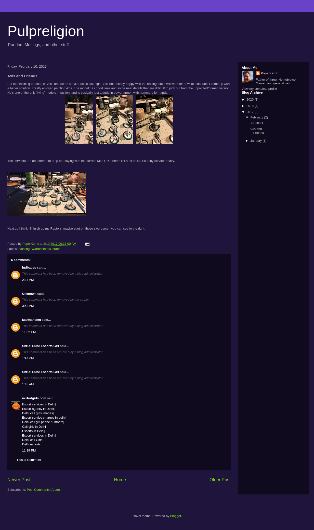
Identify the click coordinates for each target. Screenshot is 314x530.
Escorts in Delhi (33, 431)
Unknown (29, 294)
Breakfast (256, 123)
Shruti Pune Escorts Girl (40, 346)
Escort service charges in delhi (43, 417)
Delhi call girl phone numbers (42, 422)
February (257, 117)
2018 (251, 106)
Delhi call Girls (32, 440)
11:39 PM (29, 450)
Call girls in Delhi (34, 426)
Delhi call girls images (37, 413)
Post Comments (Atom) (43, 489)
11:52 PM (29, 332)
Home (120, 479)
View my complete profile (259, 88)
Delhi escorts (31, 444)
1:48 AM (28, 384)
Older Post (220, 479)
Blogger (175, 516)
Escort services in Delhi (38, 404)
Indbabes (29, 267)
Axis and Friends (256, 131)
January (256, 140)
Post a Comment (29, 460)
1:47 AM (28, 358)
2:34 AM (28, 280)
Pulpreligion (45, 31)
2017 (251, 112)
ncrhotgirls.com (34, 398)
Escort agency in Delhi (38, 409)
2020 (251, 99)
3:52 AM (28, 306)
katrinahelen (31, 320)
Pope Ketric (269, 73)
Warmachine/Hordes (45, 249)
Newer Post (18, 479)
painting (24, 249)
